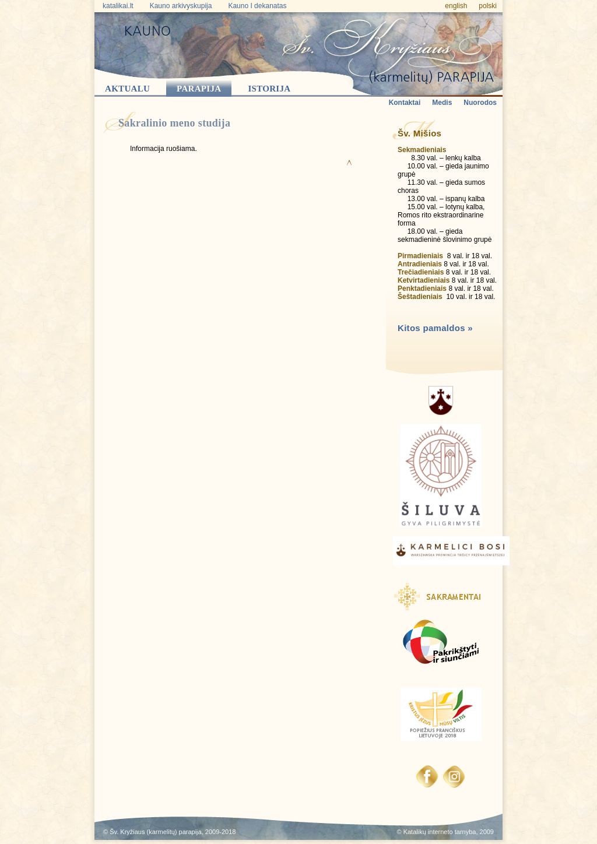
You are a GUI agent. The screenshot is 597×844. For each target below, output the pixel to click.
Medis (442, 103)
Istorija (269, 88)
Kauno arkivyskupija (181, 6)
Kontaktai (405, 103)
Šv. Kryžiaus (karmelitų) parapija (156, 831)
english (456, 6)
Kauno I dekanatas (257, 6)
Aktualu (127, 88)
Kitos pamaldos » (435, 328)
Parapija (199, 88)
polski (488, 6)
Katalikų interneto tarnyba (439, 831)
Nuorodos (480, 103)
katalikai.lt (118, 6)
